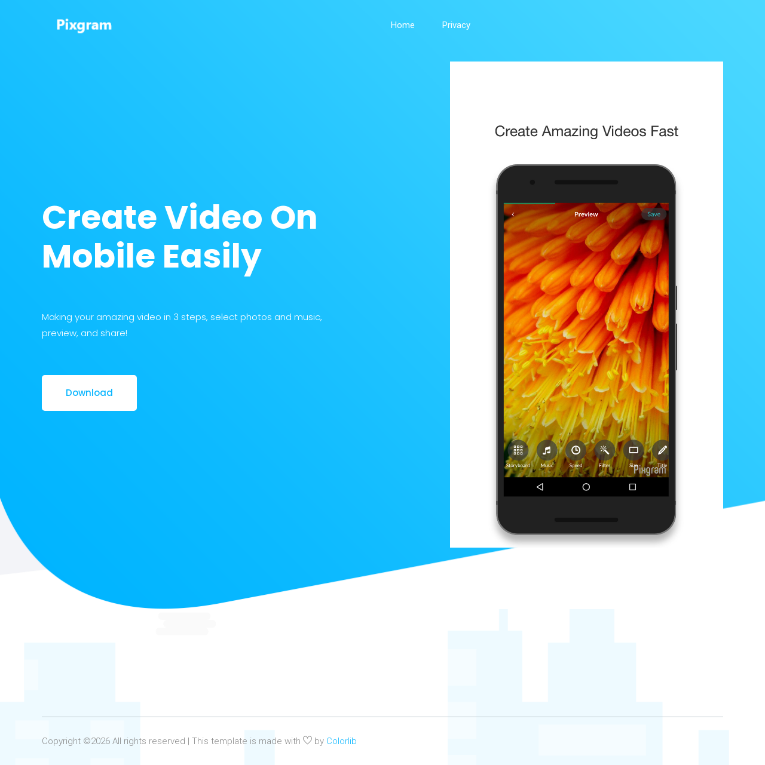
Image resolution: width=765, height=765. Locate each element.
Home (403, 25)
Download (89, 392)
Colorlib (341, 741)
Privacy (456, 25)
